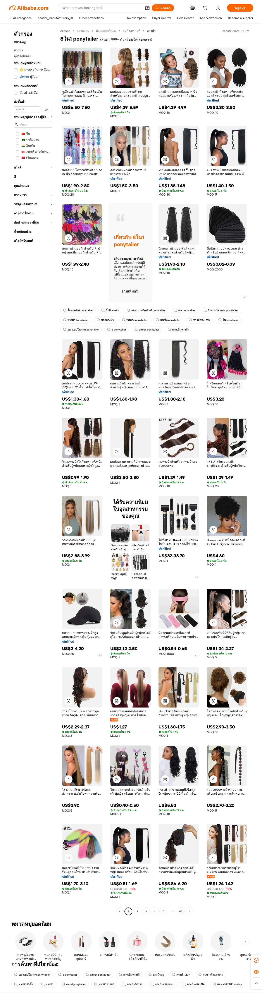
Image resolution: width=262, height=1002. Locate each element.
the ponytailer (184, 310)
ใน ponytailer (228, 320)
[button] (147, 7)
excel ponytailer (74, 984)
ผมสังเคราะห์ (131, 31)
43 (180, 911)
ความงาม (83, 31)
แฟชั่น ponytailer (168, 320)
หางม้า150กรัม (199, 320)
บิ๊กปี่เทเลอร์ (110, 310)
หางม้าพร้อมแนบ (162, 984)
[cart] (206, 8)
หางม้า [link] (151, 31)
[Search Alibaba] (101, 7)
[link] (256, 960)
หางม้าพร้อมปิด (194, 984)
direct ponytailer (146, 329)
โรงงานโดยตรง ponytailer (220, 310)
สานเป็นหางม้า (178, 329)
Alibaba (65, 31)
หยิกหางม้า (105, 320)
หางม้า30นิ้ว (23, 984)
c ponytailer (116, 329)
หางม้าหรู (156, 974)
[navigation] (33, 471)
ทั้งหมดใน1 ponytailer (78, 310)
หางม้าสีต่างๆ (132, 984)
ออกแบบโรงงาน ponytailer (81, 329)
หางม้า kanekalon (75, 320)
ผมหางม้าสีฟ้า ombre (227, 984)
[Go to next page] (189, 911)
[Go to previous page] (120, 911)
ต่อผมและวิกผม (106, 31)
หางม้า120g (181, 974)
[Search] (163, 7)
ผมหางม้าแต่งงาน (210, 974)
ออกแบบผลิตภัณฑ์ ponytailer (146, 310)
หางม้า (47, 984)
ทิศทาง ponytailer (135, 320)
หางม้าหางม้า (104, 984)
